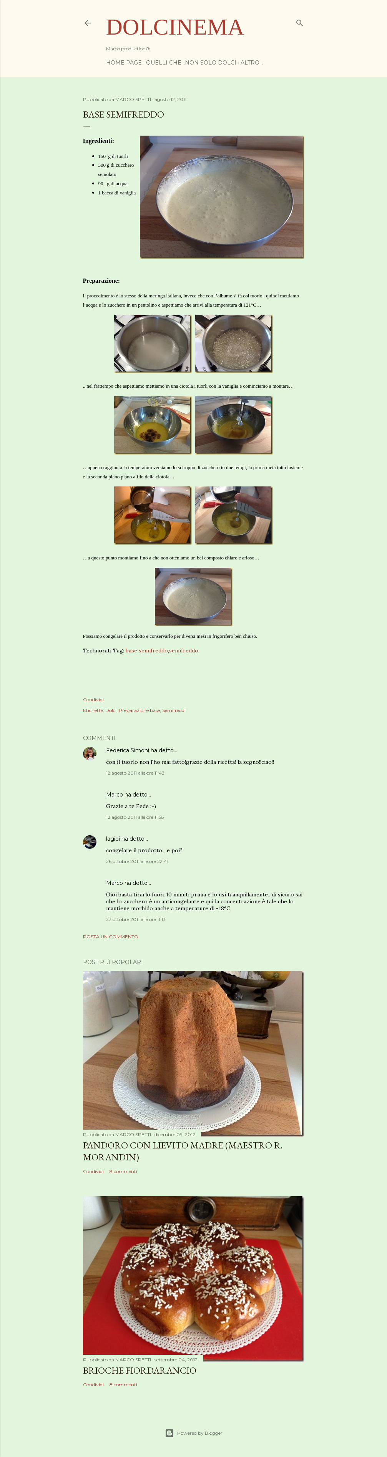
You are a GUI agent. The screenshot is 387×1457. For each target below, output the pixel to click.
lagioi (113, 838)
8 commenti (123, 1171)
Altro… (252, 62)
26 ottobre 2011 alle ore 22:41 (137, 861)
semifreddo (183, 650)
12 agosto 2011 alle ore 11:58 (135, 817)
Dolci (110, 710)
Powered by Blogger (194, 1433)
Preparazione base (139, 710)
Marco (114, 794)
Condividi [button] (93, 699)
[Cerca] (299, 21)
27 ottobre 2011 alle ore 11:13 (136, 919)
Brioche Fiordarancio (139, 1370)
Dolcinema (175, 27)
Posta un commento (110, 936)
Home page (124, 62)
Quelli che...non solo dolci (191, 62)
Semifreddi (174, 710)
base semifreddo (147, 650)
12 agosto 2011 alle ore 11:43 (135, 773)
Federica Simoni (127, 750)
